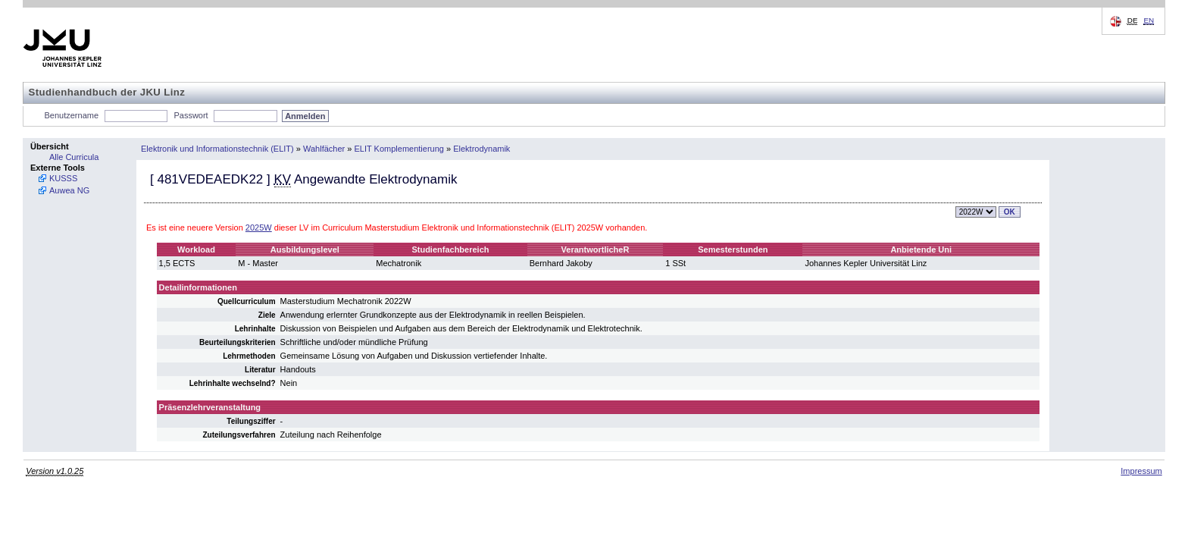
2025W (258, 227)
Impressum (1141, 470)
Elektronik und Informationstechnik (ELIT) (217, 148)
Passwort (191, 115)
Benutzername (72, 115)
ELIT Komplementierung (399, 148)
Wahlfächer (324, 148)
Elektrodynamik (481, 148)
